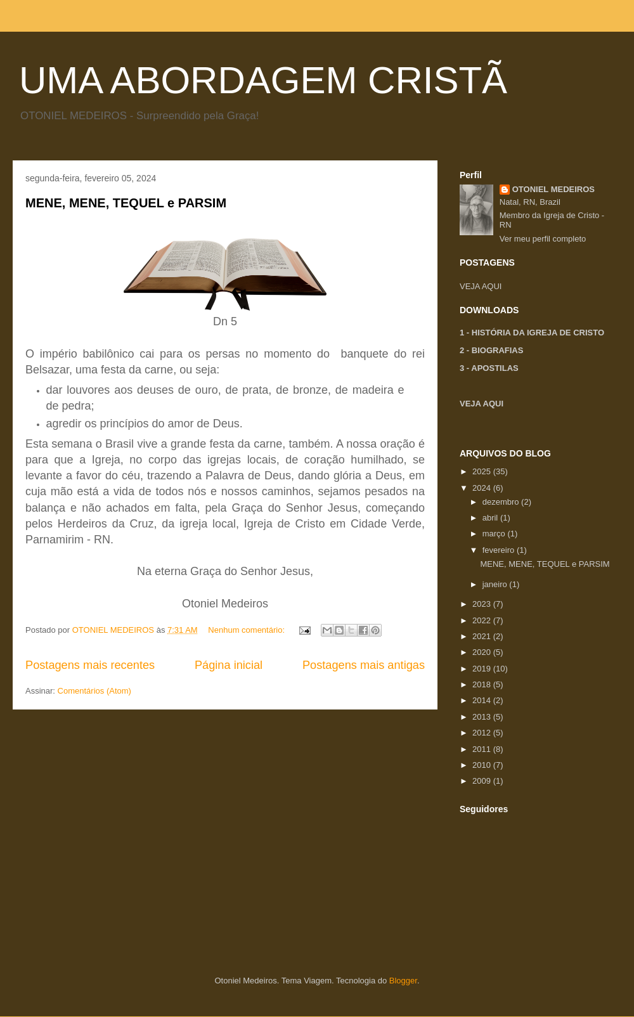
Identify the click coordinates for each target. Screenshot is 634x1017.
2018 (482, 684)
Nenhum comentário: (247, 630)
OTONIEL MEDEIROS (553, 189)
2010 (482, 765)
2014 (482, 700)
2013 (482, 717)
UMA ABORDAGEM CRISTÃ (263, 80)
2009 (482, 781)
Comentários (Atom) (94, 691)
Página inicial (228, 665)
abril (491, 517)
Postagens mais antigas (363, 665)
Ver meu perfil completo (543, 238)
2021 (482, 636)
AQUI (492, 286)
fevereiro (499, 550)
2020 (482, 652)
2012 (482, 732)
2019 (482, 668)
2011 (482, 749)
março (495, 533)
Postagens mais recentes (90, 665)
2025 (482, 471)
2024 (482, 488)
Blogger (403, 980)
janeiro (496, 584)
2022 (482, 620)
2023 (482, 604)
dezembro (501, 502)
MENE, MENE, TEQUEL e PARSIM (125, 203)
